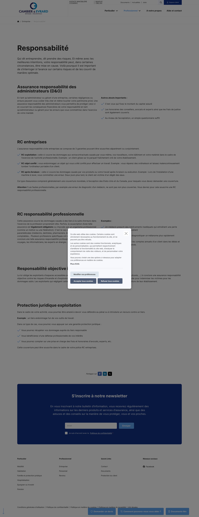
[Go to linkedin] (105, 374)
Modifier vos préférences (84, 274)
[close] (126, 233)
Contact (104, 466)
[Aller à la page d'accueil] (42, 8)
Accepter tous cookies (83, 281)
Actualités (136, 2)
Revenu (62, 475)
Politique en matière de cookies (83, 507)
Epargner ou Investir (25, 485)
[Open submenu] (117, 10)
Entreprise (63, 466)
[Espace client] (173, 2)
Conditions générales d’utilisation (30, 507)
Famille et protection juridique (29, 475)
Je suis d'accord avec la (91, 433)
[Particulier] (108, 10)
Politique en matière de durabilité (112, 507)
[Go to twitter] (110, 374)
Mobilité (20, 466)
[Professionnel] (129, 10)
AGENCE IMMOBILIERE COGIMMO (78, 2)
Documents (125, 2)
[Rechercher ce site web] (161, 2)
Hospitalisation (23, 480)
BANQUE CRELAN (99, 2)
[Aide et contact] (173, 10)
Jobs (145, 2)
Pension (20, 489)
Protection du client (109, 475)
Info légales (133, 507)
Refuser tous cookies (110, 281)
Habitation (21, 471)
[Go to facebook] (100, 374)
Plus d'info (74, 264)
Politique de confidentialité (101, 433)
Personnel (63, 471)
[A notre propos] (154, 10)
